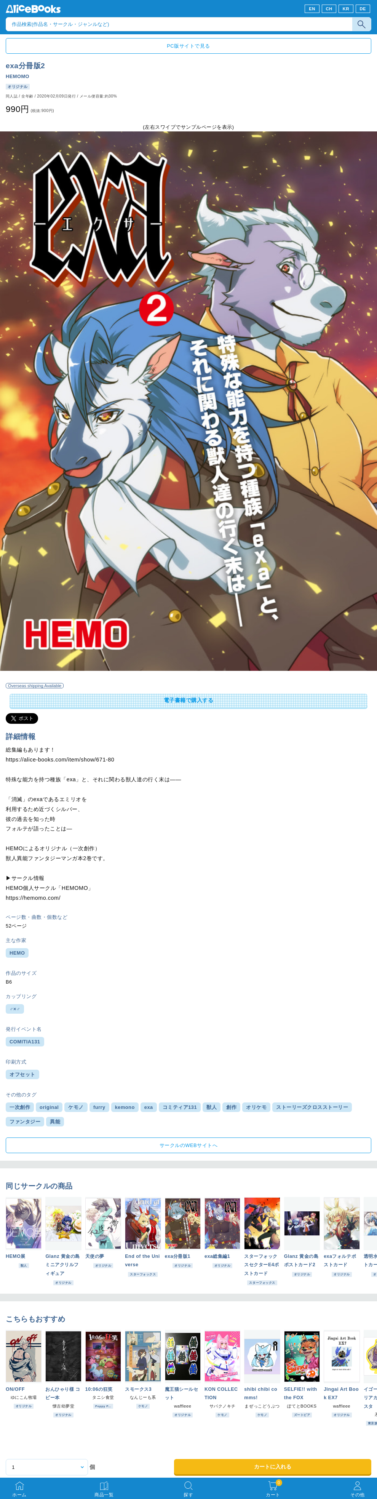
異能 (55, 1122)
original (49, 1107)
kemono (125, 1107)
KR (346, 8)
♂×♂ (15, 1009)
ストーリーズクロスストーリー (312, 1107)
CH (329, 8)
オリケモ (256, 1107)
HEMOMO (17, 76)
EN (312, 8)
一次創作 (20, 1107)
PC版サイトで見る (188, 46)
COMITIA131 (25, 1042)
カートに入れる (272, 1467)
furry (99, 1107)
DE (363, 8)
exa (148, 1107)
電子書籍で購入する (189, 700)
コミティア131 (180, 1107)
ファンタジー (25, 1122)
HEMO (17, 953)
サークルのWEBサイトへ (188, 1145)
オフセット (22, 1074)
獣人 (211, 1107)
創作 (231, 1107)
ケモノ (76, 1107)
